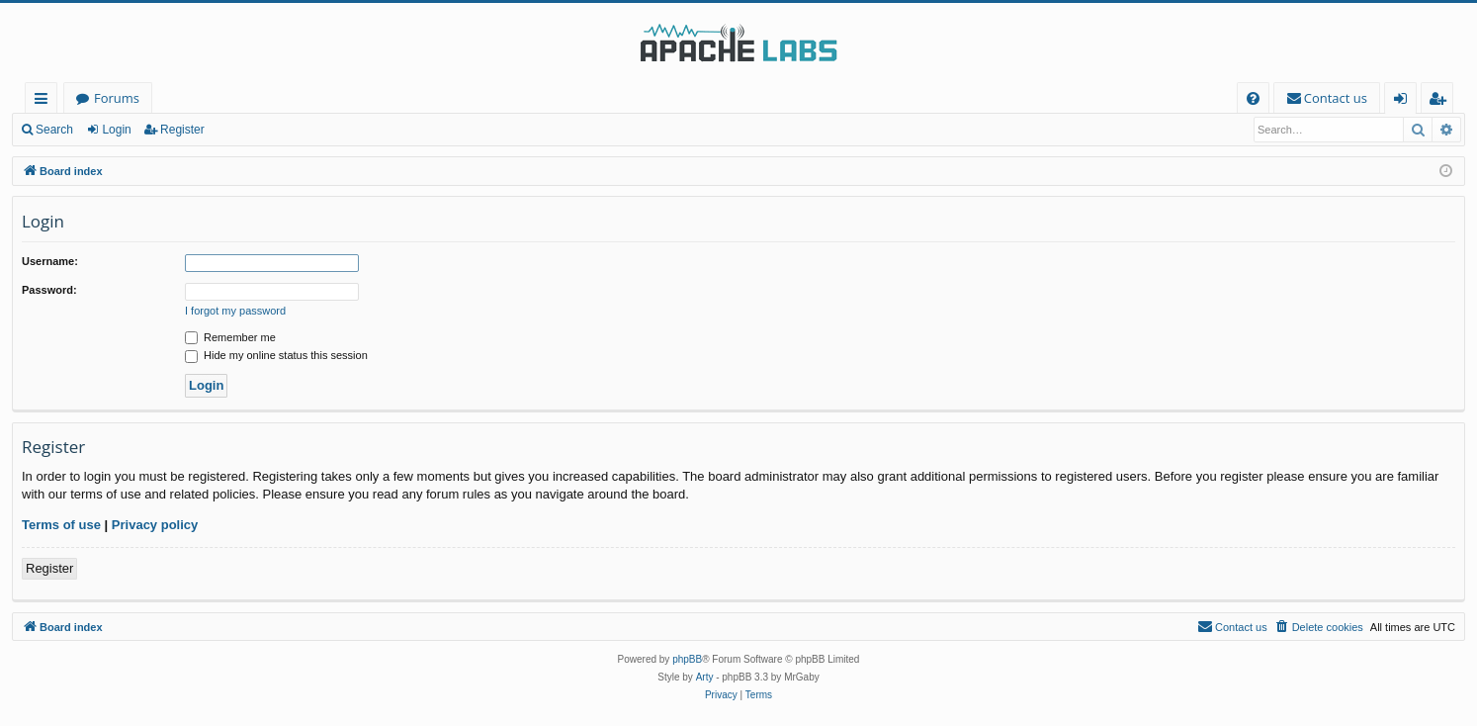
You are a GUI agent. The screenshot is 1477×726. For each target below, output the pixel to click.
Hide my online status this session (276, 355)
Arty (705, 677)
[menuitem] (1253, 98)
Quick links (45, 101)
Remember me (230, 337)
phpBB (687, 659)
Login (116, 129)
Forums (116, 98)
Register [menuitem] (1441, 101)
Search (54, 129)
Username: (50, 261)
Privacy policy (155, 524)
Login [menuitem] (1404, 101)
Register (182, 129)
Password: (49, 290)
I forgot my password (235, 311)
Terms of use (61, 524)
